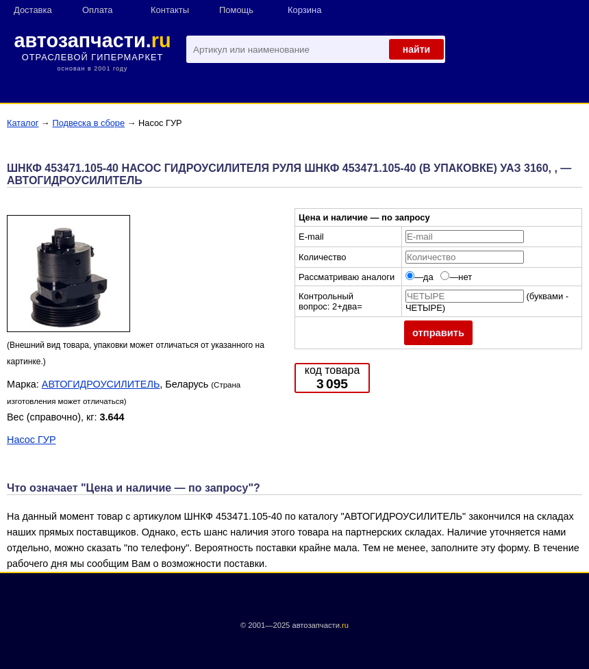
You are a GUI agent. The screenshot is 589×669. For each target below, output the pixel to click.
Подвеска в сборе (88, 123)
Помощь (236, 10)
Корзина (304, 10)
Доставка (33, 10)
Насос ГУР (31, 439)
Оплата (97, 10)
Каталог (23, 123)
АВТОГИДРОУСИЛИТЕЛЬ (101, 384)
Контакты (170, 10)
